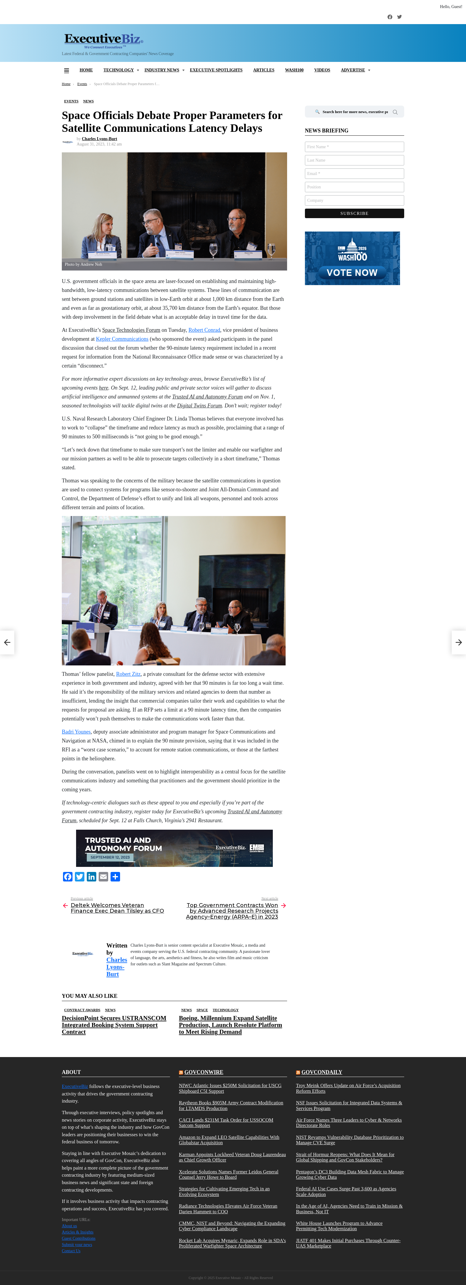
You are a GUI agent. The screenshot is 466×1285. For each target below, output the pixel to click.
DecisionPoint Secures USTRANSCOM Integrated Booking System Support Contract (114, 1024)
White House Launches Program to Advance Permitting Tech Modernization (339, 1226)
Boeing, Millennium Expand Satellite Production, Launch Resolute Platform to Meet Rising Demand (230, 1024)
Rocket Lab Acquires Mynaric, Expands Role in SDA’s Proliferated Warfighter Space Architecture (232, 1243)
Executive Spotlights (216, 70)
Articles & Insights (78, 1232)
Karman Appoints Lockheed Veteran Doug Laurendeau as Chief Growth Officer (232, 1157)
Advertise (353, 70)
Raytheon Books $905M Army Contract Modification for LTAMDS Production (231, 1105)
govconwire (203, 1072)
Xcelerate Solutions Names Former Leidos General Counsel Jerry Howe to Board (228, 1174)
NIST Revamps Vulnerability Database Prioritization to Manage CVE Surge (350, 1140)
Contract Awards (82, 1010)
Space (202, 1010)
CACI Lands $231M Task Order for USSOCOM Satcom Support (226, 1122)
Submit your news (77, 1244)
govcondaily (321, 1072)
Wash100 (294, 70)
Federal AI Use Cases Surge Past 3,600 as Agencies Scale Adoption (346, 1191)
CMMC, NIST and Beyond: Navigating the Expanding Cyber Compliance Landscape (232, 1226)
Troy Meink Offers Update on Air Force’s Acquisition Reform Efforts (348, 1088)
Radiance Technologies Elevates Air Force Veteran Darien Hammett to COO (228, 1208)
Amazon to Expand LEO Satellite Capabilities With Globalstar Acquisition (229, 1140)
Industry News (161, 70)
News (110, 1010)
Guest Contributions (78, 1238)
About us (69, 1226)
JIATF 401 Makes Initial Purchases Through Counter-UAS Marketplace (348, 1243)
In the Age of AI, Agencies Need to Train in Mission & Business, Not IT (349, 1208)
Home (86, 70)
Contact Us (71, 1251)
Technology (118, 70)
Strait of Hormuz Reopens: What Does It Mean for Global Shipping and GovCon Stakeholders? (345, 1157)
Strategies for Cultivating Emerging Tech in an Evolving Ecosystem (224, 1191)
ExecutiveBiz (75, 1086)
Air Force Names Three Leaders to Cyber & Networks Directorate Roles (349, 1122)
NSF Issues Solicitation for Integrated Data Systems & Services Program (349, 1105)
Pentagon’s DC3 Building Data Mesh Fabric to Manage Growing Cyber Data (350, 1174)
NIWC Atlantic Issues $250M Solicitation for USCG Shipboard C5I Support (230, 1088)
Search (395, 113)
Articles (263, 70)
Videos (322, 70)
